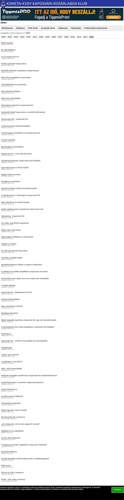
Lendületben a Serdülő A (11, 362)
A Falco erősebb (8, 140)
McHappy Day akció (9, 313)
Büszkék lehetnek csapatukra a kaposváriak (20, 71)
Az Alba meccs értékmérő (12, 396)
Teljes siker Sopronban (11, 230)
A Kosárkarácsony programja (13, 84)
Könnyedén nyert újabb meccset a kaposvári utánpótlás (25, 278)
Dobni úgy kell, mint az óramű (14, 410)
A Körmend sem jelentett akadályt (15, 126)
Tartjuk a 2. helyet (8, 244)
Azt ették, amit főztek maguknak (15, 223)
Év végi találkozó (8, 50)
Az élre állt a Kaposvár (10, 438)
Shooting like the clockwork (13, 417)
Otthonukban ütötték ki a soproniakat (17, 237)
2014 (79, 37)
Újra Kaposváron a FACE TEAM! (15, 168)
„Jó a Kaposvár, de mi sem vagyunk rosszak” (20, 424)
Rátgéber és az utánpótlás (12, 431)
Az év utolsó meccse (10, 57)
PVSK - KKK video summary (13, 479)
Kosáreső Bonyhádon (10, 299)
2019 (47, 37)
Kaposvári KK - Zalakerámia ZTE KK (16, 292)
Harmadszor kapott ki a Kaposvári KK (17, 105)
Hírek (12, 33)
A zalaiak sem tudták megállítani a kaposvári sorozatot (24, 271)
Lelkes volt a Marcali (10, 355)
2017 (60, 37)
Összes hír (20, 33)
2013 (85, 37)
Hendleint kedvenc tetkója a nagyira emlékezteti (21, 265)
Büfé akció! (6, 466)
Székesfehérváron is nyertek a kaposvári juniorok (22, 382)
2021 (35, 37)
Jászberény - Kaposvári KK (12, 216)
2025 (10, 37)
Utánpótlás (76, 28)
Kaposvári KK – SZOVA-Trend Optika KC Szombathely (24, 341)
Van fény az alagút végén (12, 258)
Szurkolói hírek (48, 28)
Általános (20, 28)
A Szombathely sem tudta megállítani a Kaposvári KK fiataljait (27, 327)
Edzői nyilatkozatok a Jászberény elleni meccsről (22, 209)
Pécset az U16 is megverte (12, 472)
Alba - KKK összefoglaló (11, 369)
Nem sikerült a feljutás (10, 91)
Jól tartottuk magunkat (11, 403)
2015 (73, 37)
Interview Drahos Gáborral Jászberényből (19, 188)
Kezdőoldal (4, 33)
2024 (16, 37)
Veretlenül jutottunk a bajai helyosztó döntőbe (20, 161)
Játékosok (63, 28)
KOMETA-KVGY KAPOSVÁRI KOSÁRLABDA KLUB (47, 3)
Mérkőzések (7, 28)
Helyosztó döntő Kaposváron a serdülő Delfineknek (23, 112)
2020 (41, 37)
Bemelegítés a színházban (12, 147)
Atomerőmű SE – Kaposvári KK (14, 119)
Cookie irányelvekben (42, 489)
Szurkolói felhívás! (9, 452)
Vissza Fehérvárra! (9, 389)
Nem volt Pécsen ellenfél (11, 306)
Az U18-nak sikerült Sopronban (14, 251)
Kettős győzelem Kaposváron (13, 64)
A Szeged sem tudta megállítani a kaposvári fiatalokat (24, 445)
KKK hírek (32, 28)
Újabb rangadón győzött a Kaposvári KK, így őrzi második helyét (28, 320)
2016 (66, 37)
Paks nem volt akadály (10, 98)
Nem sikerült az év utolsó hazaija (15, 202)
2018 (54, 37)
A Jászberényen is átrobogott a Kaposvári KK (20, 195)
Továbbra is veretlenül (10, 181)
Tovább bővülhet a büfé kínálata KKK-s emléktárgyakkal (25, 459)
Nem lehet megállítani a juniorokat (15, 77)
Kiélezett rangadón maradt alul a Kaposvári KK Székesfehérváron (29, 375)
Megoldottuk (6, 348)
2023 (22, 37)
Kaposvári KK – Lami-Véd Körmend (16, 154)
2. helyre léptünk (8, 285)
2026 (3, 37)
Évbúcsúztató (7, 43)
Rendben (117, 490)
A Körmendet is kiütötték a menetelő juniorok (20, 133)
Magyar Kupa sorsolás (10, 174)
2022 (28, 37)
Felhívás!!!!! (6, 334)
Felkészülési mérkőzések (95, 28)
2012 (91, 37)
